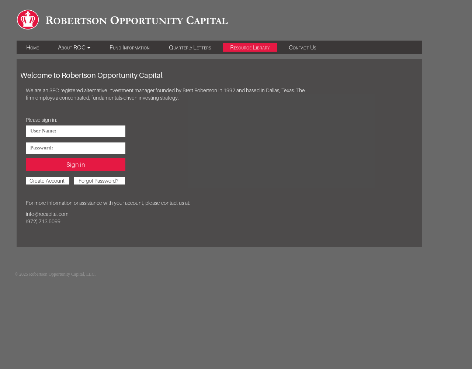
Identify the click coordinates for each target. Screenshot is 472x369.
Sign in (75, 164)
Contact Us (302, 47)
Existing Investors (116, 274)
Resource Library (250, 47)
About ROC (74, 47)
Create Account (47, 180)
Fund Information (130, 47)
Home (32, 47)
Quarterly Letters (190, 47)
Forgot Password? (98, 180)
